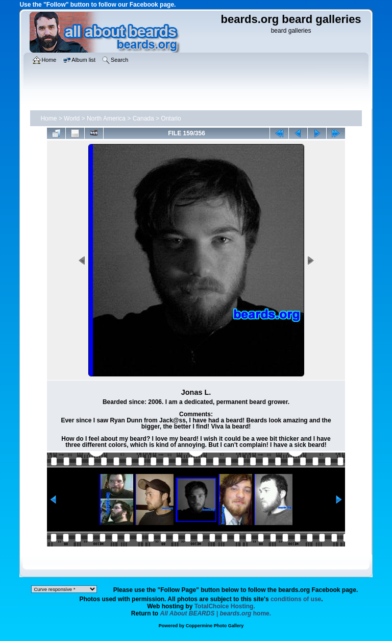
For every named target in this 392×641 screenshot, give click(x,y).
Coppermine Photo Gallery (215, 625)
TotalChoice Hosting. (224, 606)
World (72, 118)
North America (106, 118)
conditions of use (296, 599)
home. (216, 613)
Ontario (171, 118)
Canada (143, 118)
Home (48, 118)
